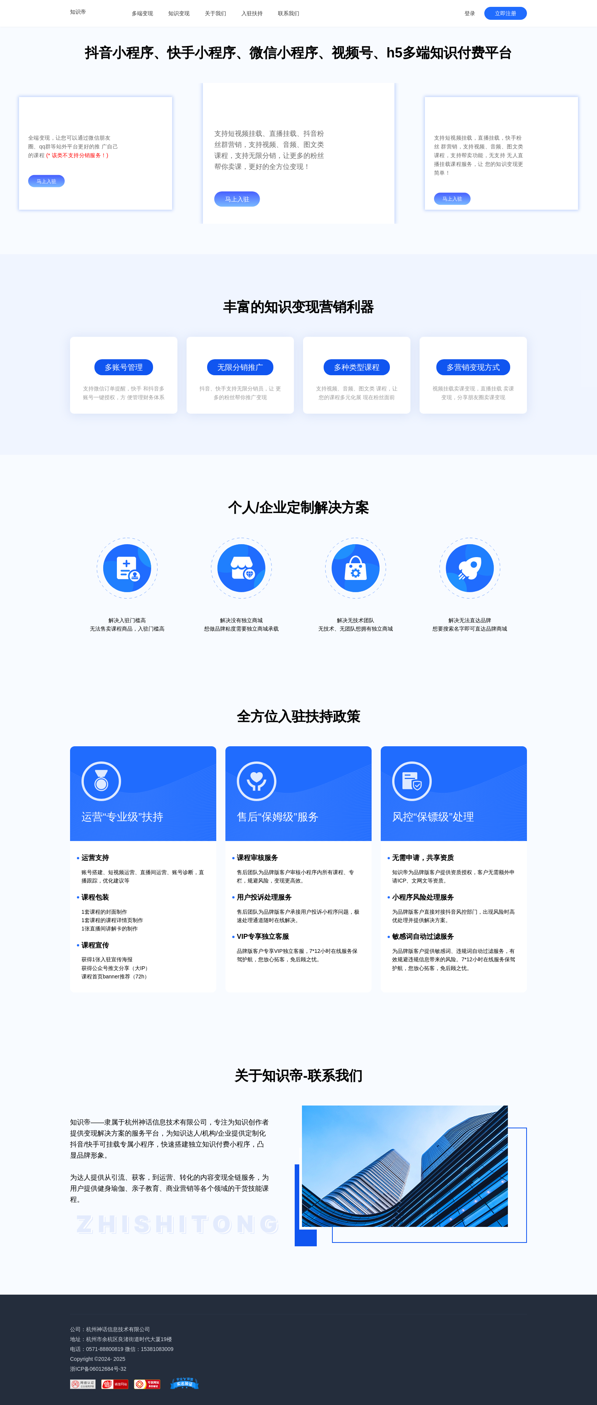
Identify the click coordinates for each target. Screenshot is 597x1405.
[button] (287, 216)
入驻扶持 (252, 13)
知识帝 (78, 12)
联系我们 (288, 13)
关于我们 (215, 13)
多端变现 (142, 13)
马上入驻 (46, 181)
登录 (470, 13)
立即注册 (505, 13)
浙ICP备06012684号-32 (98, 1369)
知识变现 (179, 13)
